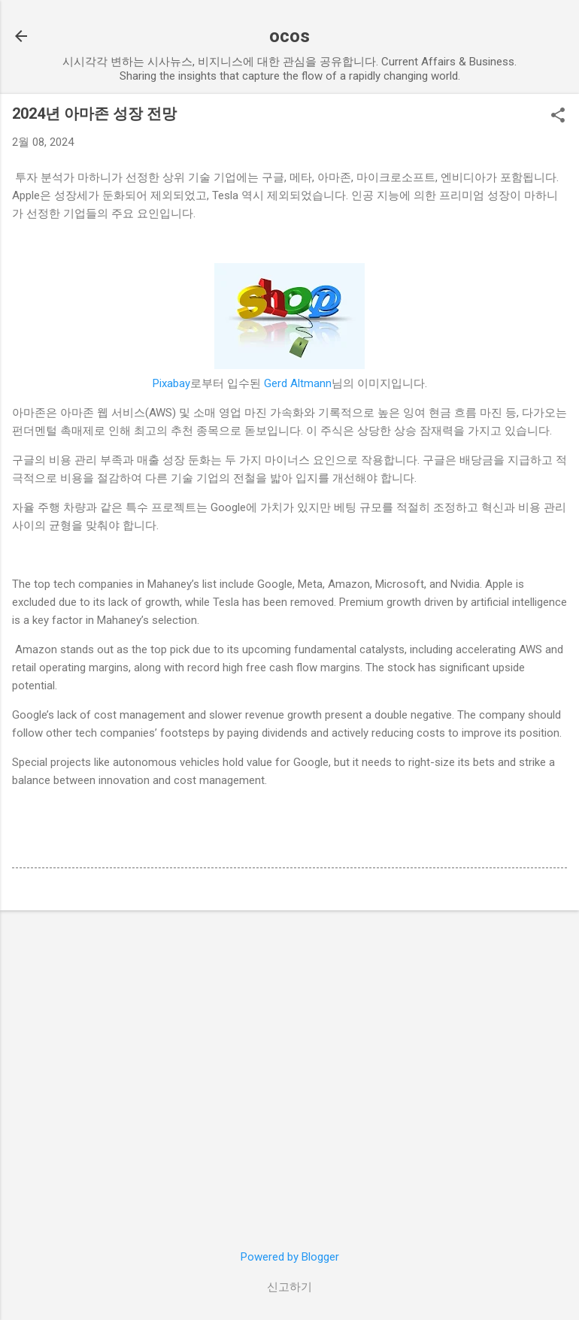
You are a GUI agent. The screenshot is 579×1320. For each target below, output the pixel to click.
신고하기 (289, 1287)
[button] (558, 116)
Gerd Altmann (298, 383)
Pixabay (171, 383)
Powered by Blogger (290, 1257)
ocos (289, 36)
